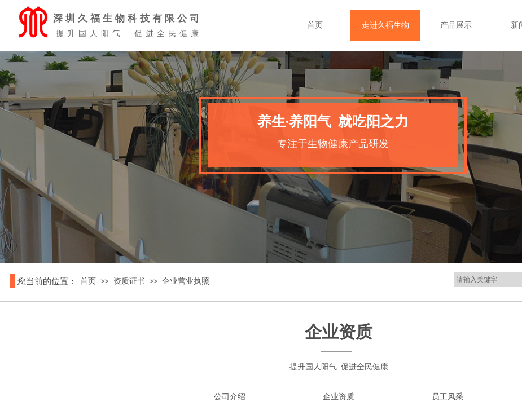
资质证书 (129, 281)
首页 (337, 25)
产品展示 (478, 25)
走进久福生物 (408, 25)
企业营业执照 (185, 281)
